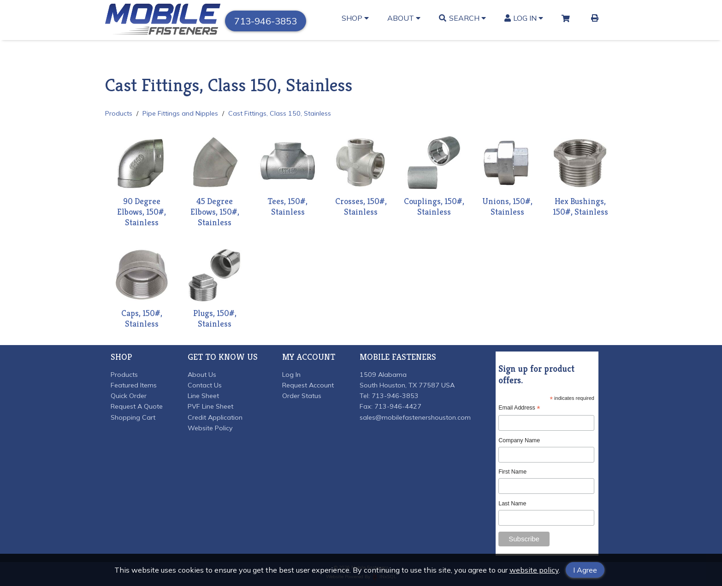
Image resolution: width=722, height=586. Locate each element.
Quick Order (129, 396)
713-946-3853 (265, 21)
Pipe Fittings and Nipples (180, 113)
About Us (202, 374)
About (403, 18)
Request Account (308, 385)
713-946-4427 (397, 406)
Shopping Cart (133, 417)
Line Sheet (203, 396)
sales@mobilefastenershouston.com (415, 417)
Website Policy (210, 428)
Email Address (519, 408)
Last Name (512, 503)
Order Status (301, 396)
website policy (534, 569)
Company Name (519, 440)
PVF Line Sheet (210, 406)
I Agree (585, 569)
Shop (355, 18)
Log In (524, 18)
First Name (512, 472)
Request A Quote (137, 406)
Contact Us (205, 385)
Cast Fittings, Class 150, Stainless (279, 113)
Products (118, 113)
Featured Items (134, 385)
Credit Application (215, 417)
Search (462, 18)
